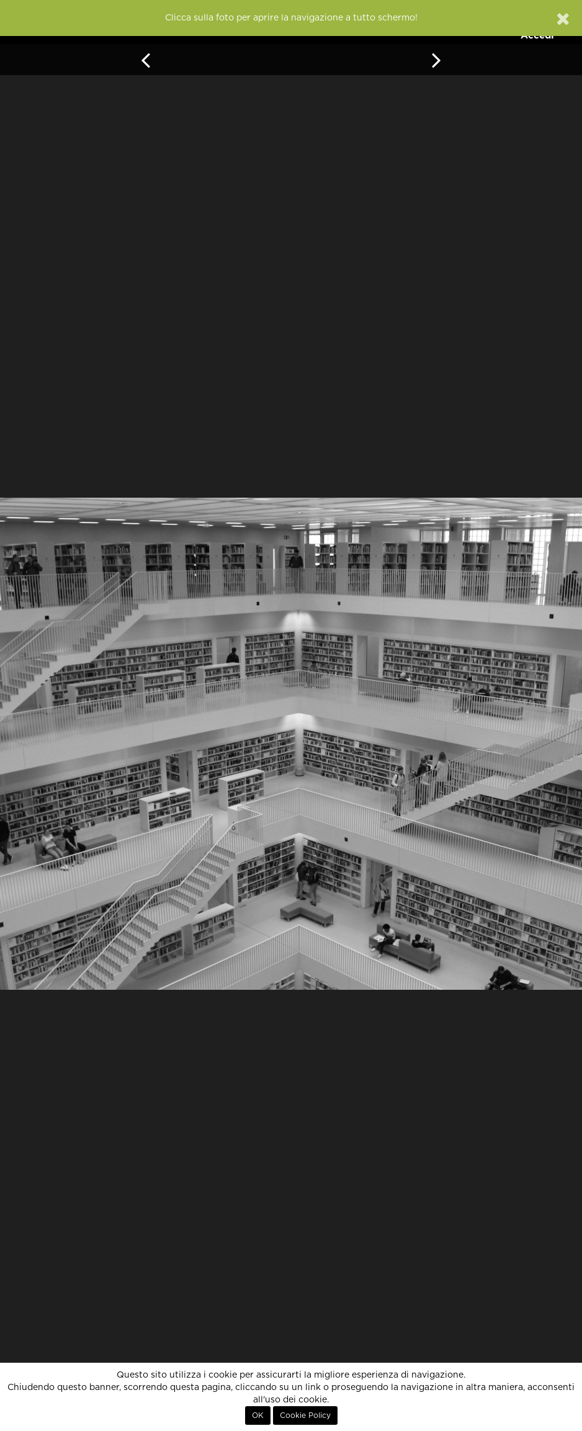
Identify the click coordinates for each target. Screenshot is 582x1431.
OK (258, 1415)
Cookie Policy (305, 1415)
